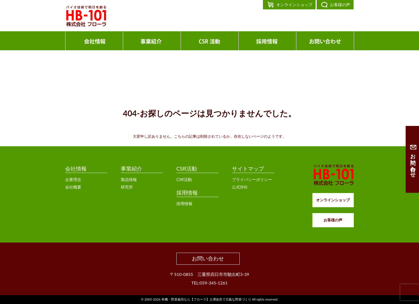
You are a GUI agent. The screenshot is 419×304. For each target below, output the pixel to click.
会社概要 (73, 186)
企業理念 (73, 179)
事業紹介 (131, 168)
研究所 (127, 186)
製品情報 (129, 179)
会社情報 (76, 168)
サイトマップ (248, 168)
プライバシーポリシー (252, 179)
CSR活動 (186, 168)
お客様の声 (340, 4)
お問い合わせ (208, 258)
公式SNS (239, 186)
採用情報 (187, 192)
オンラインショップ (294, 4)
